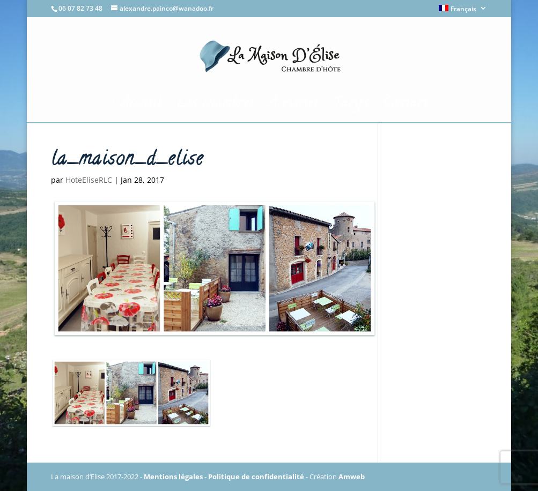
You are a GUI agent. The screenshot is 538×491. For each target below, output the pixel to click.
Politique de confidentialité (256, 476)
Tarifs (351, 107)
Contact (405, 107)
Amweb (351, 476)
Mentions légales (173, 476)
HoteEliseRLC (88, 180)
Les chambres (215, 107)
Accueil (136, 104)
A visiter (294, 107)
